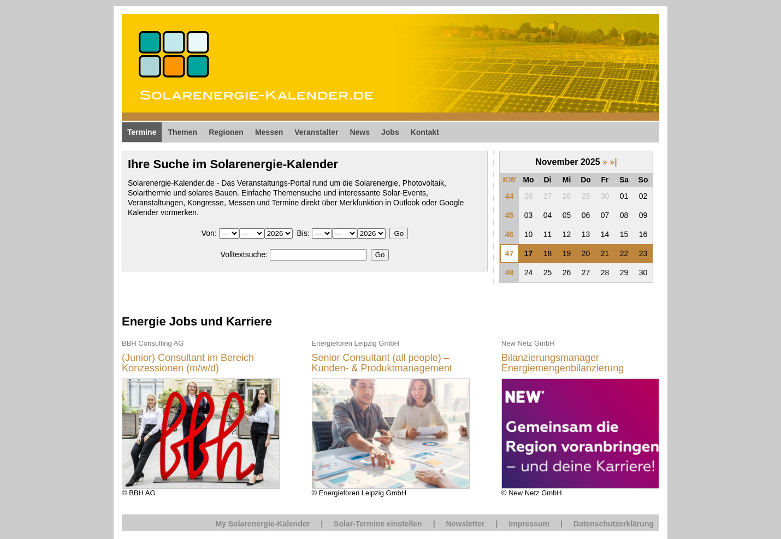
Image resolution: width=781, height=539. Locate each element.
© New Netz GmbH (580, 417)
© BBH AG (201, 417)
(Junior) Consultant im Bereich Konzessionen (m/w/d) (188, 363)
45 (509, 215)
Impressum (528, 523)
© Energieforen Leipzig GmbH (391, 417)
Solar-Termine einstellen (378, 523)
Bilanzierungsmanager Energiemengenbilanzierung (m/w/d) (562, 363)
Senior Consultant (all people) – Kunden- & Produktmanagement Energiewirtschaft (382, 363)
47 (509, 253)
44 (509, 196)
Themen (182, 132)
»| (613, 162)
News (360, 132)
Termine (141, 132)
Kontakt (425, 132)
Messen (269, 132)
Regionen (226, 132)
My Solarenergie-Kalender (262, 523)
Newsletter (465, 523)
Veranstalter (316, 132)
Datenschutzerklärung (613, 523)
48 (509, 272)
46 (509, 234)
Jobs (390, 132)
